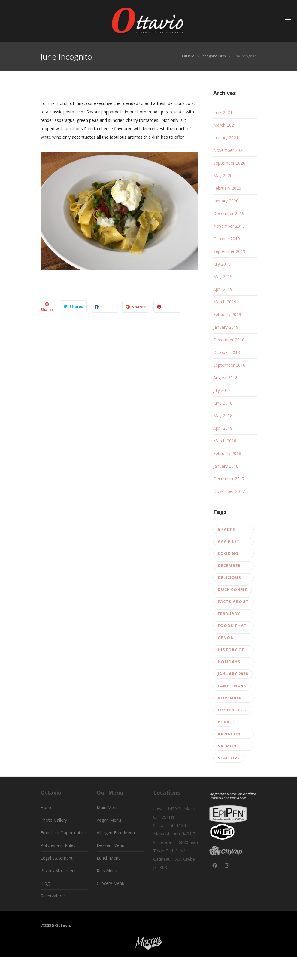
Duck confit (232, 589)
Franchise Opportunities (64, 832)
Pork (223, 722)
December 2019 (228, 213)
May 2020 (222, 175)
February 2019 (227, 314)
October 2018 (226, 352)
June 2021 (222, 112)
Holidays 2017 (229, 662)
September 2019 (229, 251)
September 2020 (229, 163)
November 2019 (229, 226)
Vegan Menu (109, 820)
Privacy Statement (58, 870)
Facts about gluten (233, 602)
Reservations (53, 896)
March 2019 (224, 302)
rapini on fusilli (229, 735)
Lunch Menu (109, 858)
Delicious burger (229, 578)
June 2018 (222, 403)
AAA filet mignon (229, 542)
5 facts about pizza (233, 530)
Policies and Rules (58, 845)
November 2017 (229, 491)
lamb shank (232, 685)
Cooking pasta (228, 554)
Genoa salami (226, 638)
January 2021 (225, 137)
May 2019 (222, 276)
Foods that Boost (232, 626)
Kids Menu (107, 870)
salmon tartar (227, 747)
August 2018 (225, 377)
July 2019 (222, 264)
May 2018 (222, 415)
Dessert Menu (110, 845)
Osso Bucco (232, 709)
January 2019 (225, 327)
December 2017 (228, 479)
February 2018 (227, 453)
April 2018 (222, 428)
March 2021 (224, 125)
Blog (45, 883)
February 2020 (227, 188)
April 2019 (222, 289)
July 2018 (222, 390)
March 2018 (224, 441)
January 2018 (225, 466)
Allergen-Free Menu (116, 832)
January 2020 (225, 201)
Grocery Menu (110, 883)
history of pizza (231, 650)
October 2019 (226, 239)
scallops (229, 758)
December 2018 (228, 340)
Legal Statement (57, 858)
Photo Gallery (54, 820)
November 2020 (229, 150)
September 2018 (229, 365)
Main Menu (108, 807)
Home (47, 807)
